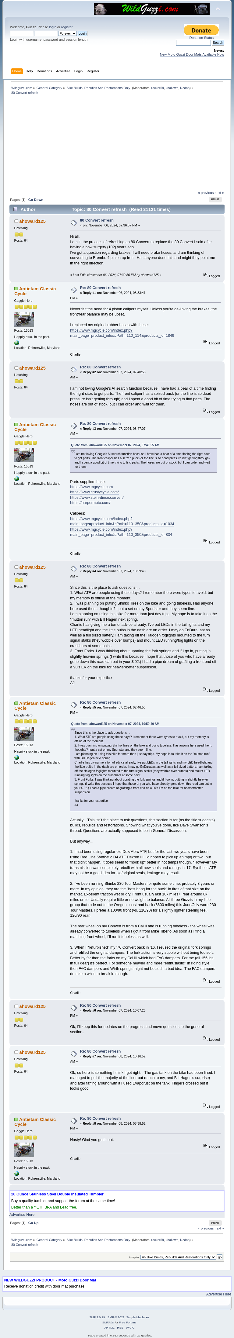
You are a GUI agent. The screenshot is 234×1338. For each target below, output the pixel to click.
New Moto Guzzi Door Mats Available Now (192, 54)
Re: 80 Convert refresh (100, 288)
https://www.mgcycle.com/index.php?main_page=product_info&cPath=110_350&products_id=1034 (122, 521)
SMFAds (108, 1322)
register (67, 27)
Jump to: (134, 1257)
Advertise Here (21, 1214)
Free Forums (127, 1322)
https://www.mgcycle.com (91, 487)
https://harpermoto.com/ (90, 503)
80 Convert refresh (97, 220)
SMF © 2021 (116, 1317)
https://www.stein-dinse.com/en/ (96, 497)
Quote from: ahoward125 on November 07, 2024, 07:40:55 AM (115, 445)
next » (219, 193)
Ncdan (185, 88)
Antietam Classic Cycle (35, 291)
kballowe (172, 88)
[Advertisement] (117, 145)
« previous (206, 193)
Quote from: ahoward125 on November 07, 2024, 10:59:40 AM (115, 724)
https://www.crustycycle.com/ (94, 492)
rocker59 (157, 88)
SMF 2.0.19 (97, 1317)
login (52, 27)
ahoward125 (32, 221)
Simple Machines (137, 1317)
